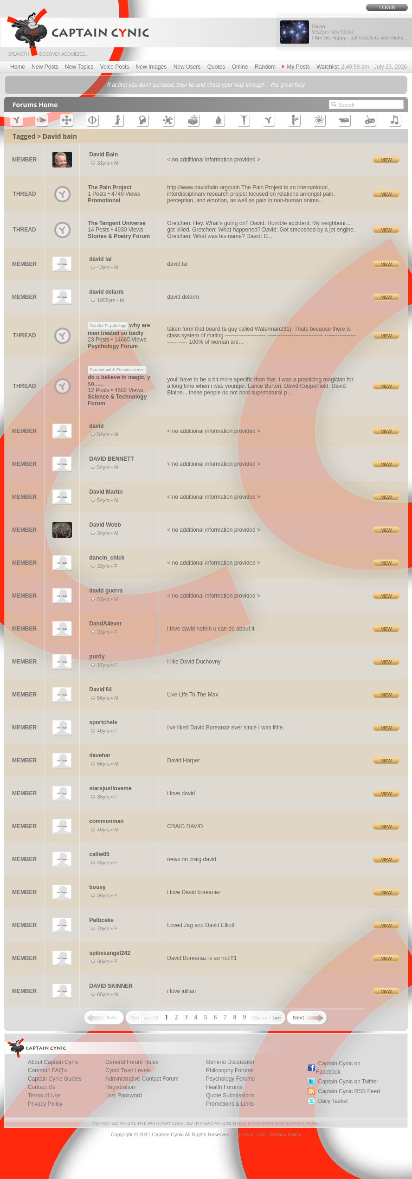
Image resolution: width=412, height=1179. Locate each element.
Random (265, 67)
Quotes (216, 67)
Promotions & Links (230, 1104)
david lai (177, 264)
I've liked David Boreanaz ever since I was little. (225, 727)
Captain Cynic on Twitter (348, 1081)
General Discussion (230, 1062)
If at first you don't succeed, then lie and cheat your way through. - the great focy (206, 85)
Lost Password (123, 1095)
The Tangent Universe (116, 223)
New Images (151, 67)
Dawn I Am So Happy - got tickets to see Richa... (359, 32)
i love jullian (181, 991)
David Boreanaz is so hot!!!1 (202, 958)
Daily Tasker (333, 1101)
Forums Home (35, 104)
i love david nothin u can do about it (210, 628)
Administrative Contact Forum (142, 1079)
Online (240, 67)
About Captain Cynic (53, 1062)
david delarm (183, 297)
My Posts (295, 67)
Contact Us (41, 1087)
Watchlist (327, 67)
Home (17, 67)
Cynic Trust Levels (128, 1070)
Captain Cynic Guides (55, 1079)
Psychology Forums (230, 1079)
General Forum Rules (132, 1062)
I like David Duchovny (193, 661)
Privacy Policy (45, 1104)
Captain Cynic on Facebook (338, 1067)
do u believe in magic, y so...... (119, 376)
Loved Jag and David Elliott (200, 925)
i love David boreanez (193, 892)
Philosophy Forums (230, 1070)
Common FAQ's (47, 1070)
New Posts (45, 67)
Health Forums (224, 1087)
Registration (120, 1087)
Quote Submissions (230, 1095)
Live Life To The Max (192, 694)
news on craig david (191, 859)
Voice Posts (114, 67)
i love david (181, 793)
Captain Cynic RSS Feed (349, 1091)
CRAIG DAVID (185, 826)
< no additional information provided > (213, 159)
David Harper (183, 760)
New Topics (79, 67)
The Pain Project (109, 187)
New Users (187, 67)
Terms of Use (44, 1095)
